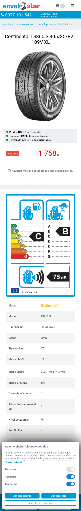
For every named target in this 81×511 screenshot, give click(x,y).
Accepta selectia (22, 495)
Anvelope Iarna (25, 24)
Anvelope (7, 24)
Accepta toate (58, 495)
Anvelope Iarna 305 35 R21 (53, 24)
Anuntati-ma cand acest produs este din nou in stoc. (40, 170)
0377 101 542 (18, 15)
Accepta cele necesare (40, 503)
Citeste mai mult (13, 462)
